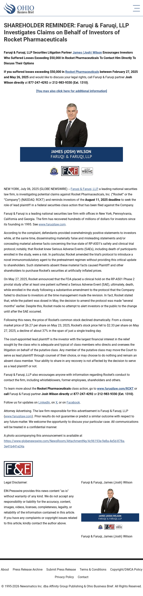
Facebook (73, 402)
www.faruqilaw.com (52, 224)
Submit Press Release (61, 569)
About (5, 569)
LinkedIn (44, 402)
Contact (83, 577)
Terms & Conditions (93, 569)
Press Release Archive (27, 569)
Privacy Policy (64, 577)
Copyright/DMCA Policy (126, 569)
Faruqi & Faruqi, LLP (84, 189)
